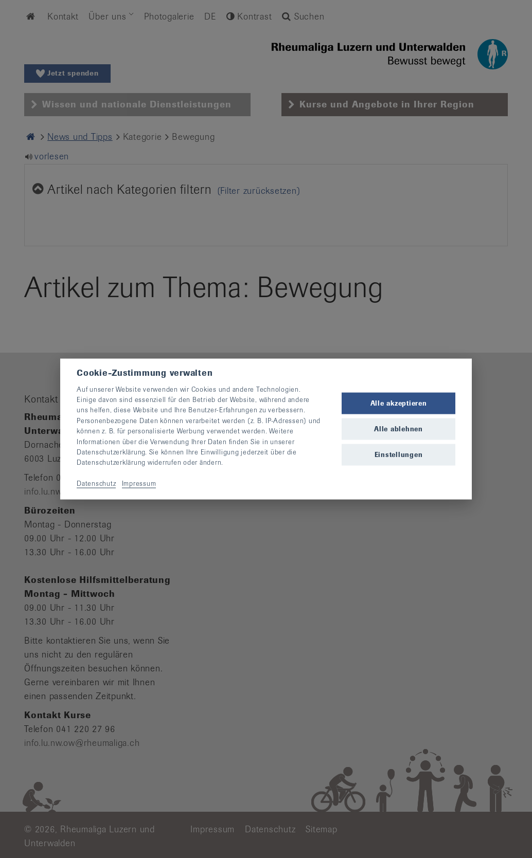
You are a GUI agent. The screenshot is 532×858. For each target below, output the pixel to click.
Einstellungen (399, 454)
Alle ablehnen (398, 429)
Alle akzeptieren (398, 402)
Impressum (139, 483)
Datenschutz (96, 483)
